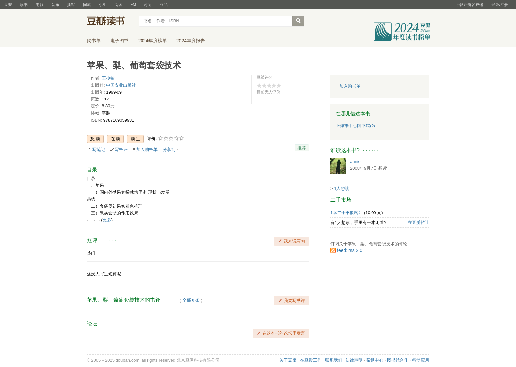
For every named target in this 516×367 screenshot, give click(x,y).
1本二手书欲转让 (346, 212)
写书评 (121, 149)
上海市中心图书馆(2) (355, 125)
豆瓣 (8, 4)
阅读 (118, 4)
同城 (87, 4)
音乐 (55, 4)
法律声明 (354, 360)
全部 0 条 (191, 300)
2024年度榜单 (152, 40)
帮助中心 (374, 360)
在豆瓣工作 (311, 360)
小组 (103, 4)
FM (133, 4)
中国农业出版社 (121, 85)
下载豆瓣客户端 (469, 4)
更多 (107, 219)
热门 (91, 253)
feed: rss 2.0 (349, 250)
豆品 (164, 4)
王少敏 (108, 78)
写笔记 (98, 149)
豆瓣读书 (111, 22)
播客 (71, 4)
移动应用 (420, 360)
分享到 (169, 149)
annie (355, 161)
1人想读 (341, 188)
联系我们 (333, 360)
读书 (24, 4)
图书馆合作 (397, 360)
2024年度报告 (190, 40)
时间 (148, 4)
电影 (39, 4)
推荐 (301, 147)
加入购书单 (147, 149)
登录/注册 (499, 4)
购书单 (94, 40)
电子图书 (119, 40)
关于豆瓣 (288, 360)
